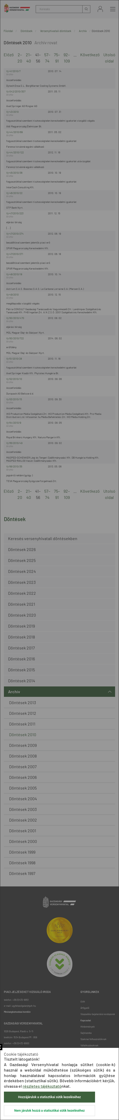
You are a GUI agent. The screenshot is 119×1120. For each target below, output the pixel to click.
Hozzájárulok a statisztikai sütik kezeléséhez (49, 1097)
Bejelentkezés (100, 9)
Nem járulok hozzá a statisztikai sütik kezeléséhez (49, 1110)
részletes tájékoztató (42, 1086)
